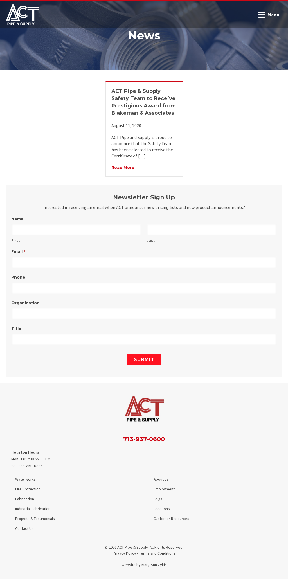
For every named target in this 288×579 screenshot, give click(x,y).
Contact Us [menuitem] (24, 528)
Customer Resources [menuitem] (171, 518)
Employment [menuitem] (164, 489)
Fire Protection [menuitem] (27, 489)
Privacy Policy (124, 553)
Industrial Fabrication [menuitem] (32, 508)
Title (16, 328)
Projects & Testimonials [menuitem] (35, 518)
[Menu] (269, 14)
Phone (18, 277)
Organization (25, 302)
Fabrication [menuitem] (24, 498)
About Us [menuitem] (161, 479)
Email (18, 251)
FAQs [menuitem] (158, 498)
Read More (122, 167)
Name (17, 219)
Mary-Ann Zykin (154, 564)
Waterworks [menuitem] (25, 479)
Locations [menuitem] (162, 508)
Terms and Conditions (157, 553)
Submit (144, 359)
